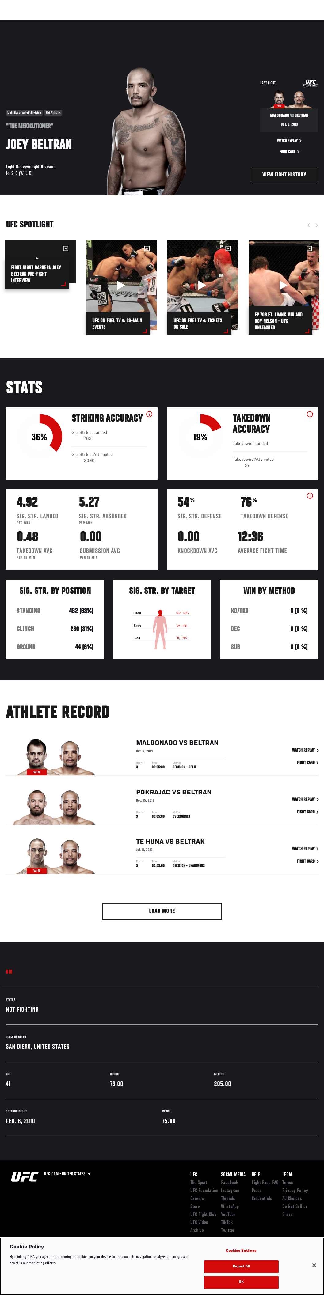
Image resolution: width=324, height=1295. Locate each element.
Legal (287, 1175)
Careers (197, 1199)
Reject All (241, 1267)
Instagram (230, 1191)
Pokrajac (153, 793)
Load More (162, 911)
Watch (230, 23)
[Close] (314, 1265)
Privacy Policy (295, 1191)
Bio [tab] (9, 972)
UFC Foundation (204, 1191)
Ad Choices (292, 1199)
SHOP (287, 23)
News (94, 23)
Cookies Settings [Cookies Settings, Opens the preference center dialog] (241, 1251)
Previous (309, 225)
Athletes (70, 23)
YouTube (228, 1214)
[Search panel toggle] (304, 23)
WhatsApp (230, 1207)
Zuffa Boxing (260, 23)
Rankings (43, 23)
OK (241, 1282)
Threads (228, 1199)
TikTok (227, 1222)
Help (256, 1175)
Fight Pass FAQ (265, 1183)
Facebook (229, 1183)
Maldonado (156, 744)
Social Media (233, 1175)
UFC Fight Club (203, 1214)
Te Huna (150, 842)
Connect (206, 23)
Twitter (227, 1230)
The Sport (198, 1183)
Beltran (204, 744)
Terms (287, 1183)
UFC (193, 1175)
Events (16, 23)
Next (316, 225)
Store (195, 1207)
